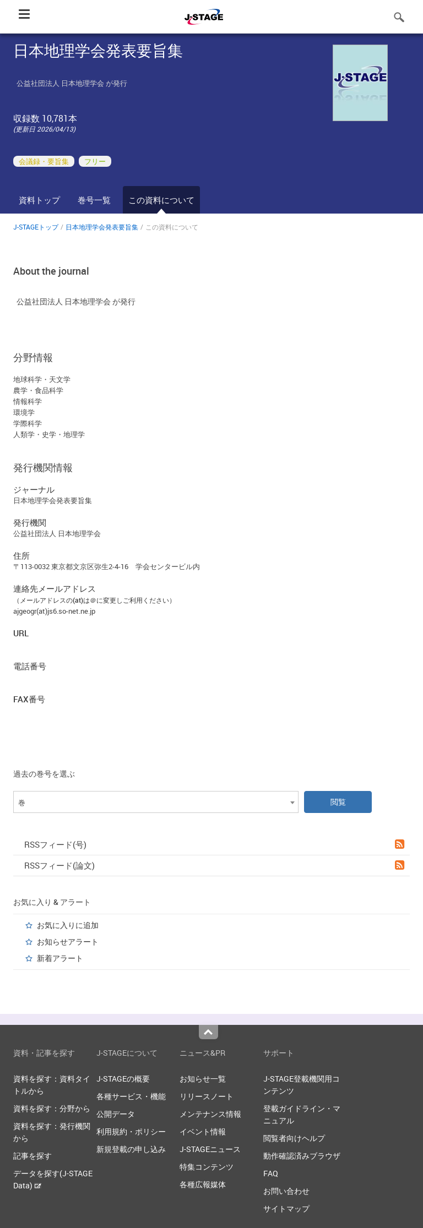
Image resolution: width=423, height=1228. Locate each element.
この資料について (161, 199)
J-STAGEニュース (210, 1149)
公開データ (115, 1114)
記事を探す (32, 1155)
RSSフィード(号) (214, 844)
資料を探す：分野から (51, 1108)
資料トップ (39, 199)
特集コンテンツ (207, 1166)
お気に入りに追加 (68, 925)
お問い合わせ (286, 1191)
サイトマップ (286, 1208)
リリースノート (207, 1096)
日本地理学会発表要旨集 (102, 226)
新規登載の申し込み (131, 1149)
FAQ (270, 1173)
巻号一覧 (94, 199)
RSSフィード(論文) (214, 865)
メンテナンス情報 (210, 1114)
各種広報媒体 (203, 1184)
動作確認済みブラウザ (301, 1155)
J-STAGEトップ (35, 226)
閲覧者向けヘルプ (294, 1138)
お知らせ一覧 (203, 1078)
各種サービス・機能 (131, 1096)
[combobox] (156, 802)
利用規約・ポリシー (131, 1131)
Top (208, 1032)
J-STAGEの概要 (123, 1078)
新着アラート (60, 958)
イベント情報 (203, 1131)
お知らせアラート (68, 941)
